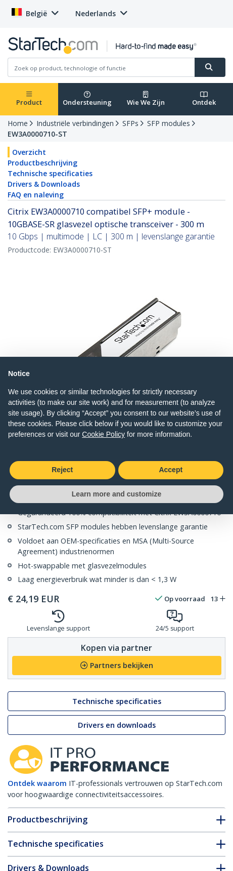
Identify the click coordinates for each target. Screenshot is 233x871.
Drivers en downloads (117, 725)
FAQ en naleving (36, 194)
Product (29, 99)
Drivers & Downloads (44, 184)
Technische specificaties (50, 173)
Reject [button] (62, 470)
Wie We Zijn (146, 99)
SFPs (130, 123)
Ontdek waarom (37, 783)
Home (18, 123)
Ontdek (204, 99)
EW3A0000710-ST (37, 134)
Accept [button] (170, 470)
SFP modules (168, 123)
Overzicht (29, 152)
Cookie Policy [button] (103, 434)
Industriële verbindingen (75, 123)
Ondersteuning (87, 99)
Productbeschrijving (42, 163)
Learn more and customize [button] (116, 494)
